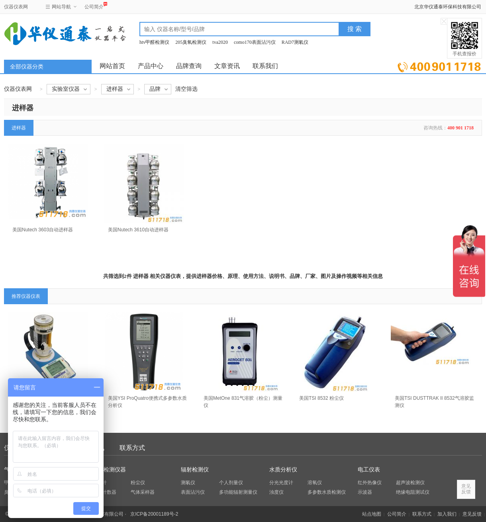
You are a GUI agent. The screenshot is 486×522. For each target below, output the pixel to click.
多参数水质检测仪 (327, 492)
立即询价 (439, 65)
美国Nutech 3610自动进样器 (138, 230)
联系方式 (132, 447)
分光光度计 (281, 482)
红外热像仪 (370, 482)
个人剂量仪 (231, 482)
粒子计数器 (104, 492)
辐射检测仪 (195, 470)
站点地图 (371, 514)
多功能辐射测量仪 (238, 492)
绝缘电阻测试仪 (412, 492)
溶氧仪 (315, 482)
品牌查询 (189, 66)
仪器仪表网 (16, 7)
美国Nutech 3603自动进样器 (42, 230)
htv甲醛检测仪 (154, 42)
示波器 (365, 492)
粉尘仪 (138, 482)
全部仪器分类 (26, 67)
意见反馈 (472, 514)
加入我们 (447, 514)
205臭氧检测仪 (190, 42)
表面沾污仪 (193, 492)
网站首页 (112, 66)
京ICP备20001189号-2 (154, 514)
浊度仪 (276, 492)
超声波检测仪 (410, 482)
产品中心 (150, 66)
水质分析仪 (283, 470)
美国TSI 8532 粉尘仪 (321, 398)
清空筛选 (186, 89)
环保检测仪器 (109, 470)
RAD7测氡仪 (295, 42)
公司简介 (94, 6)
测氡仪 (188, 482)
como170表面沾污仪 (255, 42)
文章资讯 (227, 66)
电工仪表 (369, 470)
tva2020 (220, 42)
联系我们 (265, 66)
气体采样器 (143, 492)
